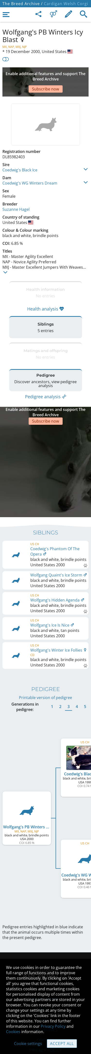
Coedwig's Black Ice (19, 155)
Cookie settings (28, 1043)
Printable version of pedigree (45, 660)
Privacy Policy (53, 1026)
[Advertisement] (45, 74)
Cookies (13, 1031)
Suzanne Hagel (16, 194)
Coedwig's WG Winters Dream (29, 168)
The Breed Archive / (22, 3)
